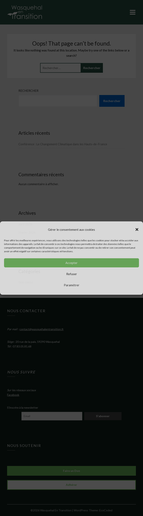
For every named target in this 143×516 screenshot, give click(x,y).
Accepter (71, 263)
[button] (137, 229)
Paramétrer (71, 285)
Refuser (71, 274)
